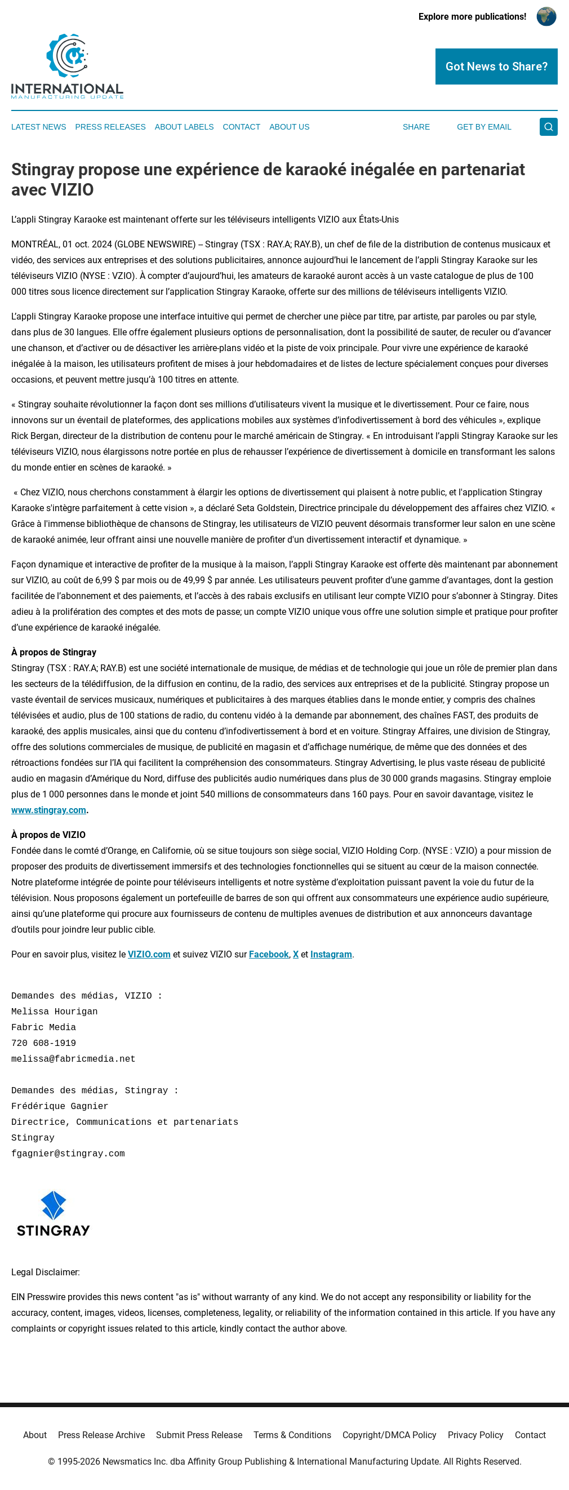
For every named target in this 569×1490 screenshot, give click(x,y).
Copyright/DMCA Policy (390, 1435)
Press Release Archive (101, 1435)
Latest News (38, 126)
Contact (242, 126)
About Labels (184, 126)
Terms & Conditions (292, 1435)
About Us (289, 126)
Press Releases (110, 126)
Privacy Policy (476, 1435)
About (35, 1435)
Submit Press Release (199, 1435)
